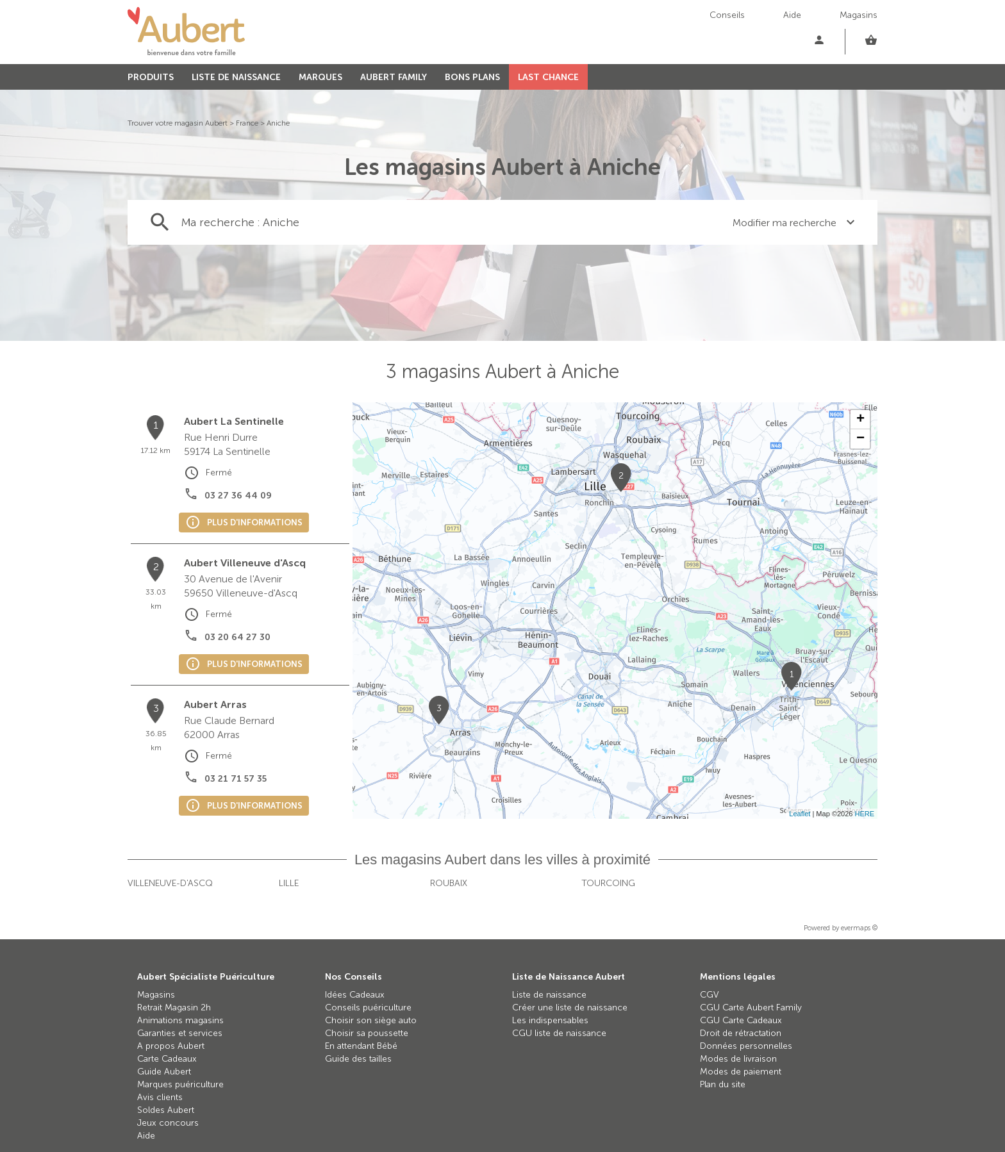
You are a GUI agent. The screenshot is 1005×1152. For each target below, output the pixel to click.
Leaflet (799, 814)
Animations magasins (180, 1020)
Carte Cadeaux (167, 1058)
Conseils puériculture (368, 1007)
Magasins (858, 15)
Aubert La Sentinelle (234, 421)
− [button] (860, 438)
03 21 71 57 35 (235, 778)
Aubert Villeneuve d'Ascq (245, 563)
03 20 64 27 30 (237, 637)
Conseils (727, 15)
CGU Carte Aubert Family (751, 1007)
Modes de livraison (738, 1058)
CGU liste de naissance (559, 1033)
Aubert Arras (215, 704)
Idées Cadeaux (355, 994)
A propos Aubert (170, 1046)
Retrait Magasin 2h (174, 1007)
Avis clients (160, 1097)
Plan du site (722, 1084)
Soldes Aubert (165, 1110)
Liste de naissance (549, 994)
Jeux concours (168, 1122)
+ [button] (860, 419)
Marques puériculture (180, 1084)
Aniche (278, 123)
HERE (864, 814)
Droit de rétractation (740, 1033)
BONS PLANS (472, 77)
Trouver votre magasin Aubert (178, 123)
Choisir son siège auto (371, 1020)
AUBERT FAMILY (393, 77)
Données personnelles (746, 1046)
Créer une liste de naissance (569, 1007)
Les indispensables (550, 1020)
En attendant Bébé (361, 1046)
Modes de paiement (740, 1071)
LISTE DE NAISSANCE (236, 77)
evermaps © (859, 928)
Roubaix (448, 883)
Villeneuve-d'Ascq (170, 883)
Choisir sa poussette (366, 1033)
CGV (709, 994)
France (247, 123)
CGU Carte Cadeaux (741, 1020)
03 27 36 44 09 (238, 495)
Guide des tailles (358, 1058)
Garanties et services (179, 1033)
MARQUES (320, 77)
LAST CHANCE (548, 77)
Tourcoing (608, 883)
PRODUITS (151, 77)
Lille (289, 883)
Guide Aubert (164, 1071)
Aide (792, 15)
